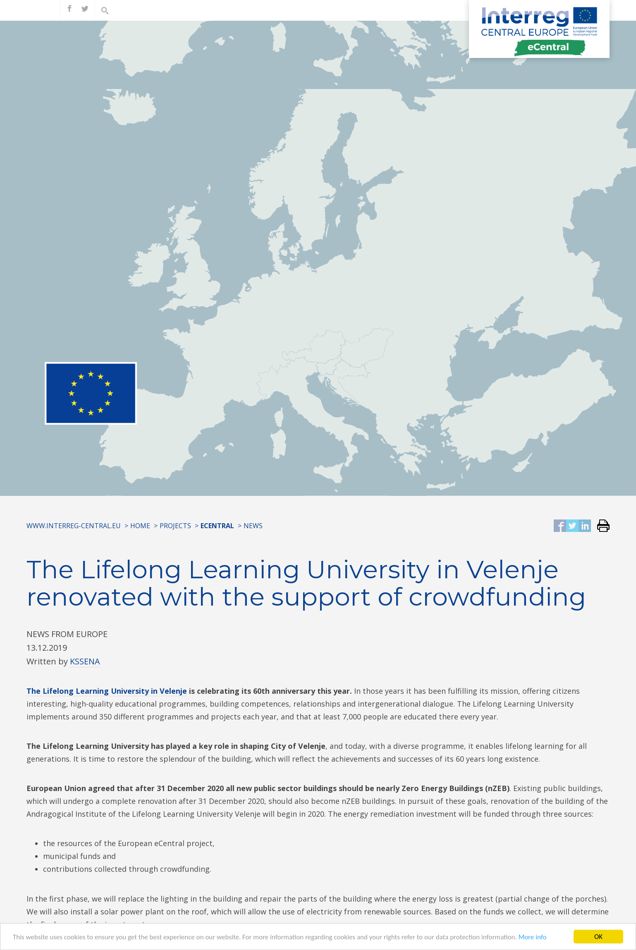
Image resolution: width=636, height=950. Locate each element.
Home (140, 525)
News (253, 525)
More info (533, 940)
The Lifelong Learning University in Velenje (106, 691)
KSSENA (85, 661)
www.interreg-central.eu (73, 525)
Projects (175, 525)
